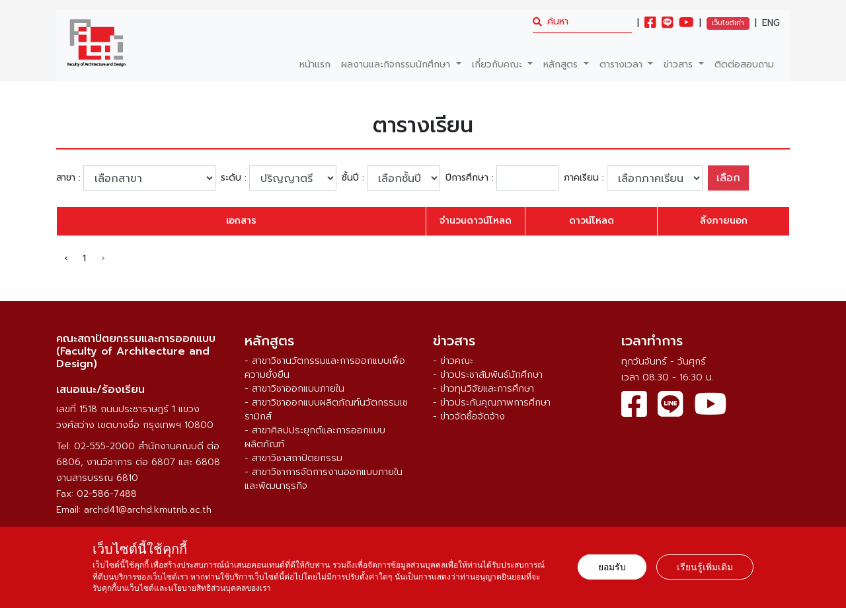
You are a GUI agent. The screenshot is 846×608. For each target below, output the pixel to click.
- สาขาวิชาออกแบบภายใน (294, 389)
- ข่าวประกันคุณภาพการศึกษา (492, 403)
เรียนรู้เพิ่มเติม (705, 567)
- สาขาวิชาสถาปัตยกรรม (293, 458)
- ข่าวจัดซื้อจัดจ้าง (469, 416)
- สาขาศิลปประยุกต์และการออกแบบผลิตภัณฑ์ (315, 437)
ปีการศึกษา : (469, 178)
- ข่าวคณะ (453, 361)
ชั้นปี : (353, 178)
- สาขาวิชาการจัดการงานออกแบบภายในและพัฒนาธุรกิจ (324, 479)
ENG (771, 23)
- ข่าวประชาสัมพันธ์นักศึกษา (488, 375)
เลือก (728, 178)
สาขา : (68, 178)
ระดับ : (234, 178)
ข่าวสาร (680, 64)
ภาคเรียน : (584, 178)
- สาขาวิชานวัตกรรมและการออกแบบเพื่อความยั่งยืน (325, 368)
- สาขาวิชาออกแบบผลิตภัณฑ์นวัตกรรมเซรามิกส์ (326, 409)
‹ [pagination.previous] (65, 258)
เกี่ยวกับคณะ (498, 64)
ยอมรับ (612, 567)
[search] (582, 21)
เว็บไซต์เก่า (728, 23)
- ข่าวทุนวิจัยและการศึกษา (483, 389)
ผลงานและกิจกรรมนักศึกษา (397, 64)
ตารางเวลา (622, 64)
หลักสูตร (562, 64)
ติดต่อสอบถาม (744, 64)
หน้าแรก (314, 64)
